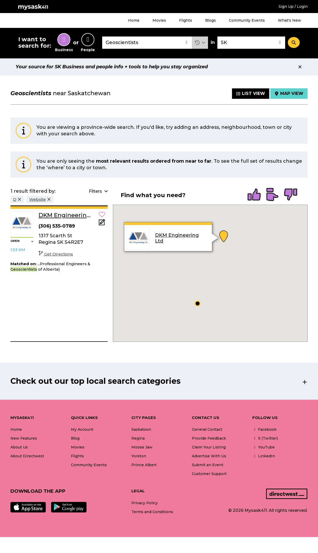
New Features (23, 438)
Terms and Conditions (152, 511)
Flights (185, 20)
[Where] (251, 43)
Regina (138, 438)
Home (133, 20)
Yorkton (138, 456)
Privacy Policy (144, 503)
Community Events (247, 20)
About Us (19, 447)
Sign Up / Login (293, 6)
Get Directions (56, 254)
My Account (82, 429)
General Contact (207, 429)
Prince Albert (144, 465)
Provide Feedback (209, 438)
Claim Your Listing (209, 447)
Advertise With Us (209, 456)
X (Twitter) (265, 438)
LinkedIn (263, 456)
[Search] (294, 42)
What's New (289, 20)
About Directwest (27, 456)
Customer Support (209, 473)
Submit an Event (207, 465)
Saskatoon (141, 429)
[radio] (254, 195)
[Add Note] (102, 223)
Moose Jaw (141, 447)
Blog (75, 438)
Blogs (210, 20)
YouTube (263, 447)
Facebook (264, 429)
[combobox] (147, 43)
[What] (147, 43)
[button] (200, 43)
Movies (159, 20)
